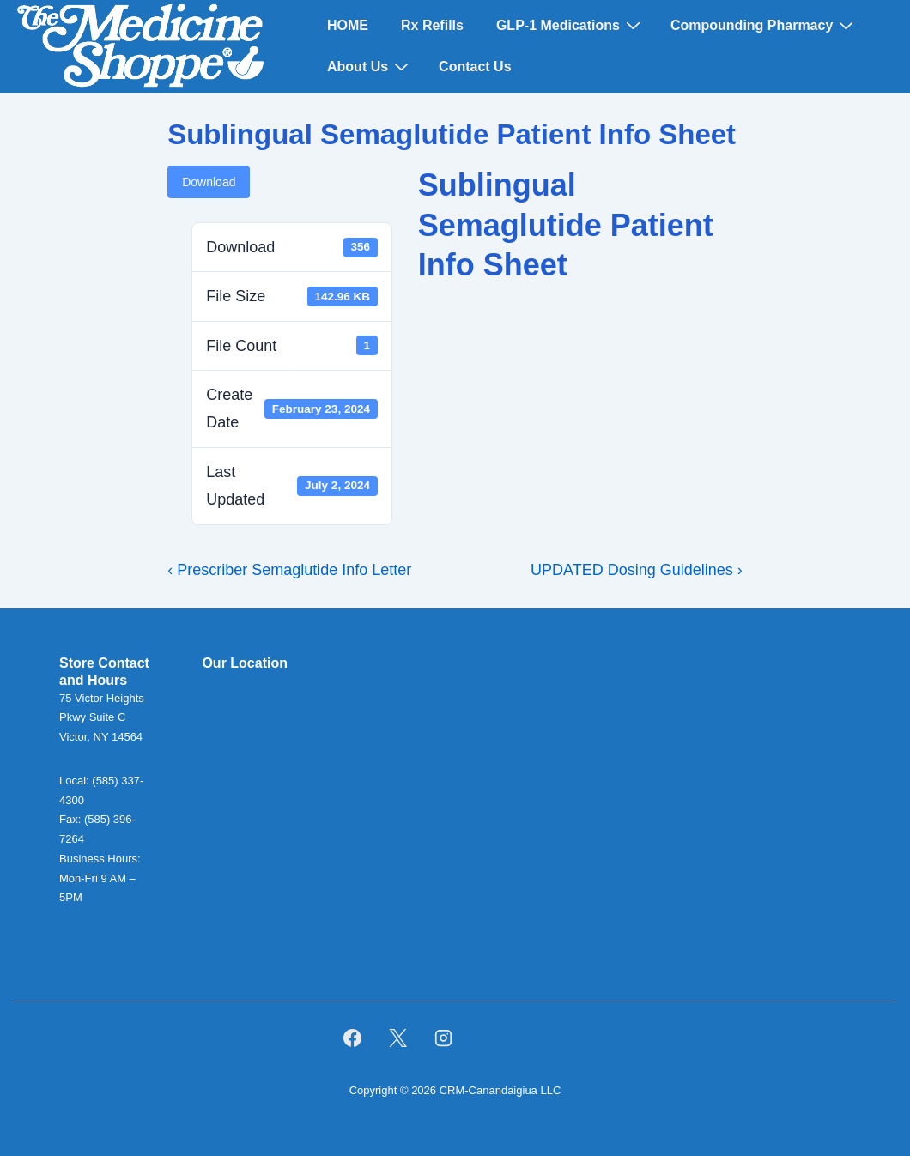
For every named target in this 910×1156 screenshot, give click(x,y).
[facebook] (353, 1038)
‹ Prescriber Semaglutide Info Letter (289, 569)
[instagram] (443, 1038)
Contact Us (475, 66)
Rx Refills (432, 25)
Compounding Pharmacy (764, 25)
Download (208, 182)
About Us (370, 66)
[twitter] (397, 1038)
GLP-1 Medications (570, 25)
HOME (347, 25)
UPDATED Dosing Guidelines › (637, 569)
